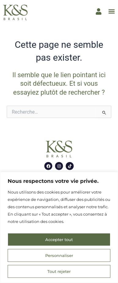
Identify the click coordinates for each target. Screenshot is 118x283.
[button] (111, 11)
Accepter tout (59, 239)
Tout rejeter (59, 271)
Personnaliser (59, 255)
